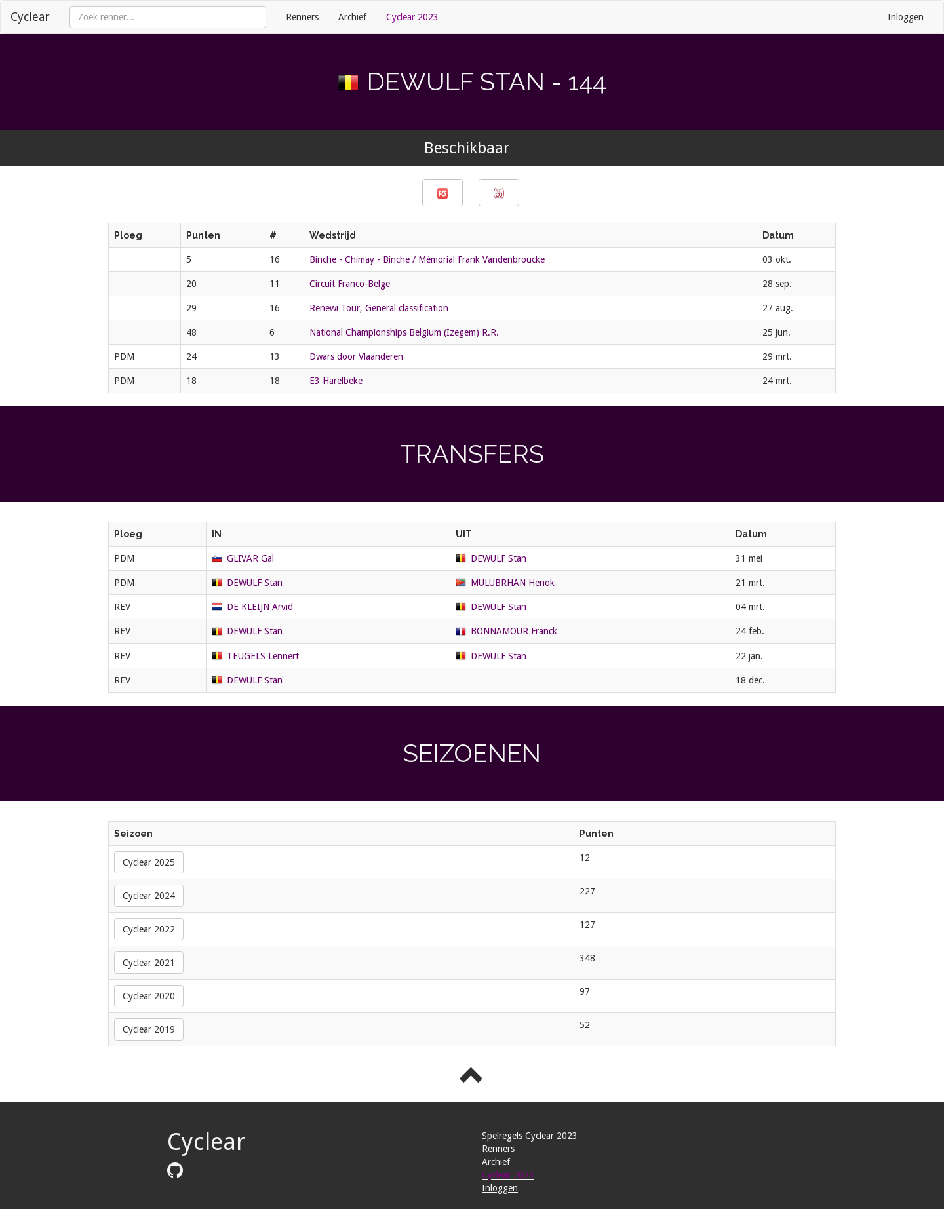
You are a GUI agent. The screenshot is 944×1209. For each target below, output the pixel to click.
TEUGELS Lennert (263, 656)
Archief (352, 17)
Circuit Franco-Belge (349, 283)
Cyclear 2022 (149, 929)
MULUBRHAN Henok (513, 582)
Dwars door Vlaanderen (356, 356)
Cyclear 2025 (149, 862)
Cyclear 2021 (149, 962)
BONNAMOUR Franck (514, 631)
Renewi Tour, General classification (378, 308)
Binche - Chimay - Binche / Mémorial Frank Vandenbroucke (427, 259)
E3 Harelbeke (336, 380)
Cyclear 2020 (149, 996)
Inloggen (906, 17)
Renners (302, 17)
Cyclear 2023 (412, 17)
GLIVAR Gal (250, 558)
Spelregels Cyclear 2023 (530, 1135)
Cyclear (30, 17)
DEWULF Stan (498, 558)
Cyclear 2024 (149, 896)
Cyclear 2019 (149, 1029)
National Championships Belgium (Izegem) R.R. (404, 332)
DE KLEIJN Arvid (260, 607)
